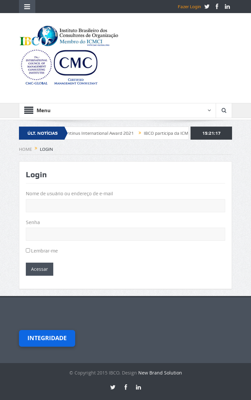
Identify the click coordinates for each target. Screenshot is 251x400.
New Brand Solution (160, 373)
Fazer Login (189, 6)
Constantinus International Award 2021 (95, 133)
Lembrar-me (42, 251)
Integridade (47, 338)
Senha (33, 222)
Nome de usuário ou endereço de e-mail (69, 194)
